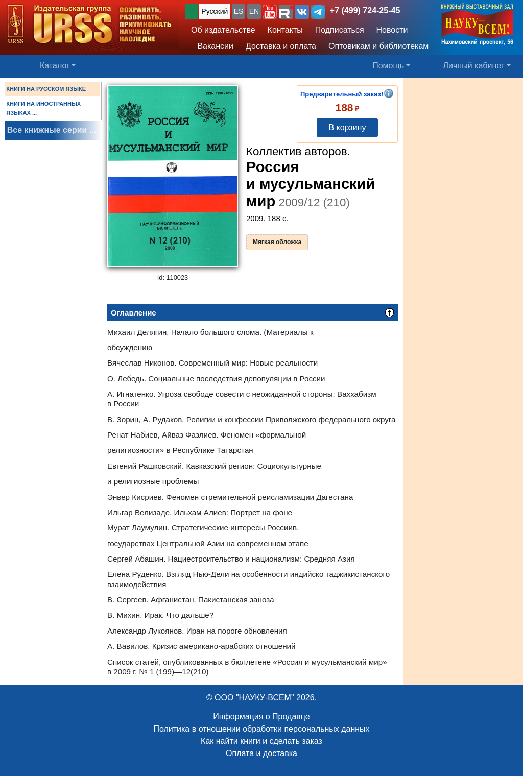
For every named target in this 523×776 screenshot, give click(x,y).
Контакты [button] (285, 30)
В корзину (347, 127)
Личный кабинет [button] (474, 65)
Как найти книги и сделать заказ (261, 741)
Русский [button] (214, 11)
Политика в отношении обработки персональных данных (261, 728)
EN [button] (254, 11)
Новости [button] (392, 30)
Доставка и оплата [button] (281, 46)
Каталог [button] (54, 65)
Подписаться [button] (339, 30)
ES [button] (239, 11)
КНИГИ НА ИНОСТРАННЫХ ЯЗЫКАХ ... (43, 108)
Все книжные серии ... (51, 130)
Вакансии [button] (212, 46)
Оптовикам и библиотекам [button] (378, 46)
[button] (270, 12)
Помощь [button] (388, 65)
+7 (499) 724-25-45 (365, 10)
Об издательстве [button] (223, 30)
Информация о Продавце (261, 716)
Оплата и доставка (261, 753)
